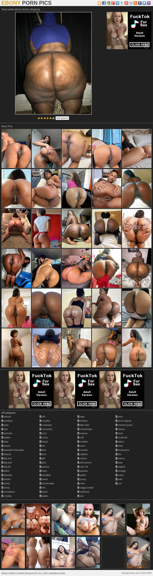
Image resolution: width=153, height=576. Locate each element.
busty (5, 487)
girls (43, 462)
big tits (6, 466)
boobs (5, 479)
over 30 (83, 466)
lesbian (83, 421)
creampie (46, 425)
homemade (47, 483)
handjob (45, 475)
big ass (6, 458)
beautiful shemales (12, 450)
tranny (120, 458)
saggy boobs (86, 487)
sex (81, 496)
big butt (6, 462)
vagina (120, 466)
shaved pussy (124, 425)
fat (42, 446)
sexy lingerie (123, 421)
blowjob (6, 475)
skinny (120, 429)
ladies (44, 496)
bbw (4, 441)
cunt (43, 433)
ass (4, 429)
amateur (7, 421)
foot (43, 454)
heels (44, 479)
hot (42, 487)
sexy (119, 416)
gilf (42, 458)
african (6, 416)
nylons (82, 458)
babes (5, 437)
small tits (121, 437)
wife (119, 479)
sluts (119, 433)
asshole (6, 433)
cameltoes (8, 492)
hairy (43, 471)
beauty (6, 454)
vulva (120, 475)
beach (5, 446)
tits (118, 454)
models (83, 441)
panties (83, 471)
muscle (83, 450)
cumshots (46, 429)
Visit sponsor (62, 118)
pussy (82, 479)
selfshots (83, 492)
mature (82, 433)
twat (119, 462)
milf (81, 437)
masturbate (85, 429)
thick (119, 446)
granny (44, 466)
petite (82, 475)
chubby (6, 496)
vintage (121, 471)
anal (5, 425)
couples (45, 421)
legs (81, 416)
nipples (83, 454)
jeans (44, 492)
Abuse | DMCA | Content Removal (17, 573)
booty (5, 483)
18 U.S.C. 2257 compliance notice (49, 573)
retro (81, 483)
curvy (44, 437)
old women (85, 462)
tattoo (120, 441)
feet (43, 450)
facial (44, 441)
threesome (122, 450)
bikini (5, 471)
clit (42, 416)
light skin (83, 425)
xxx (119, 483)
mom (81, 446)
